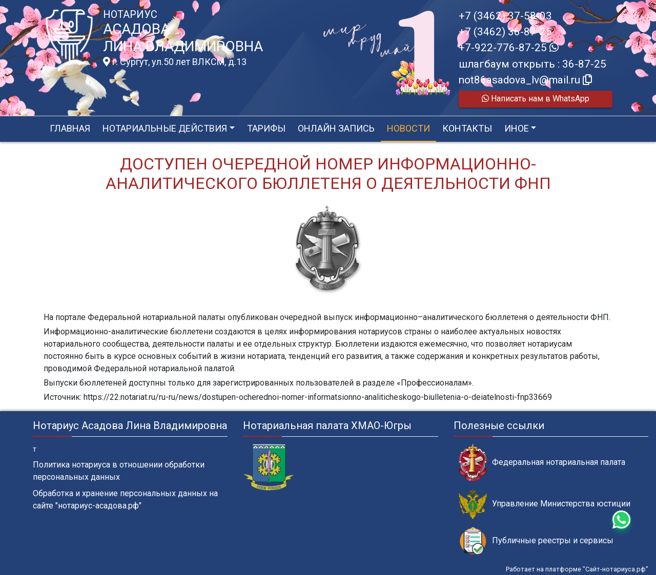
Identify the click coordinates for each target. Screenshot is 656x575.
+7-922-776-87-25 (509, 47)
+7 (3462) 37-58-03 (505, 16)
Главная (70, 128)
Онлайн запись (336, 128)
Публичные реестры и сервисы (536, 541)
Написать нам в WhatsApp (535, 98)
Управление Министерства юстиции (544, 504)
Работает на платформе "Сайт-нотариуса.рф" (577, 569)
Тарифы (266, 128)
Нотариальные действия (164, 128)
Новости (408, 128)
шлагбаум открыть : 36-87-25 (532, 64)
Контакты (467, 128)
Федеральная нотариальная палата (542, 462)
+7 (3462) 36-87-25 (505, 32)
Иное (516, 128)
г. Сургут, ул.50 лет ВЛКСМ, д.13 (175, 62)
